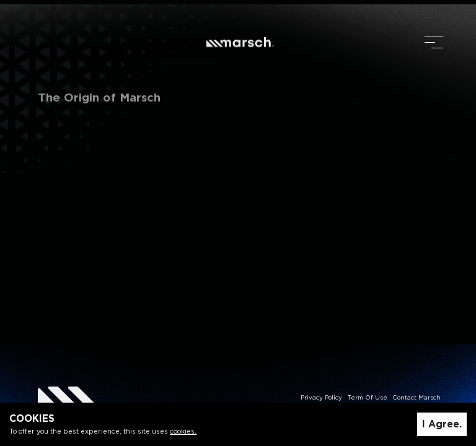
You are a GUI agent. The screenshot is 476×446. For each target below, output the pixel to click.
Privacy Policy (321, 398)
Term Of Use (367, 398)
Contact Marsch (416, 398)
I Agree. (442, 425)
